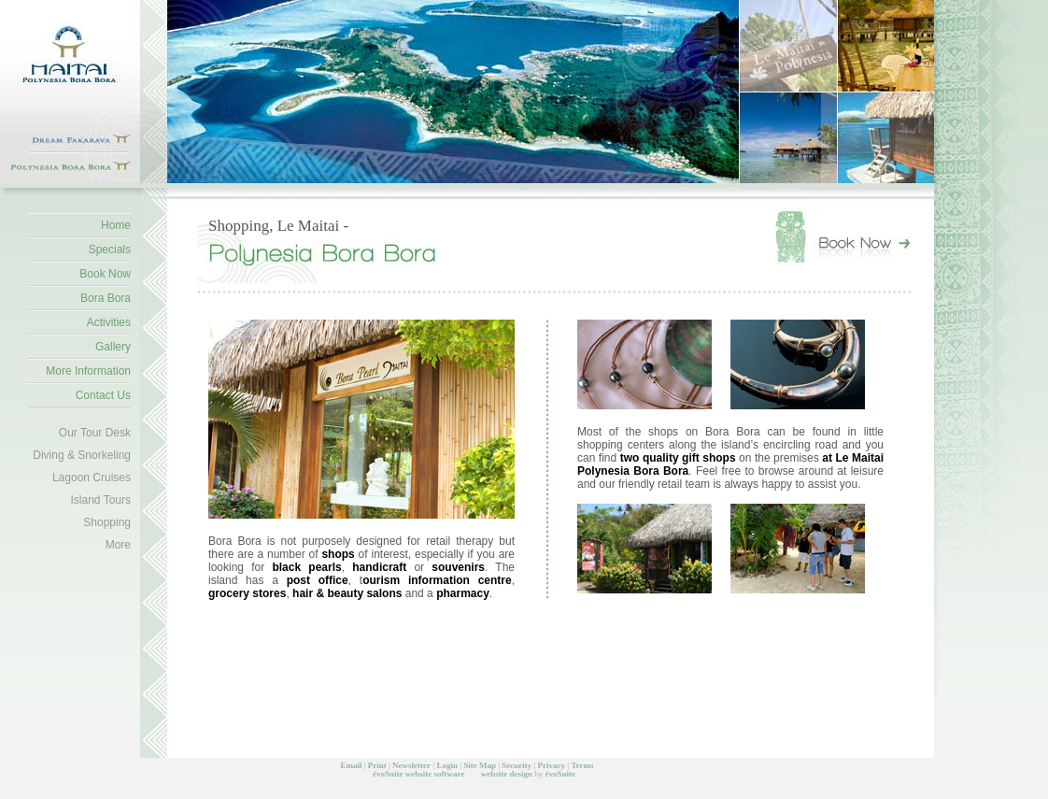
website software (435, 773)
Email (350, 765)
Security (516, 765)
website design (506, 773)
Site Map (479, 765)
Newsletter (411, 765)
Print (377, 765)
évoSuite (388, 773)
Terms (582, 765)
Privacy (552, 765)
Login (447, 765)
